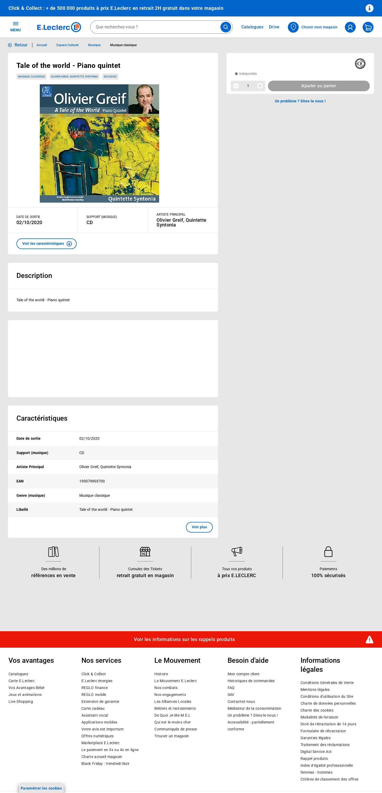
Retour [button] (21, 45)
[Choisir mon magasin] (313, 27)
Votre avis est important (102, 729)
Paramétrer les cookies (41, 788)
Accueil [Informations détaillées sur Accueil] (42, 45)
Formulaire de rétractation (323, 731)
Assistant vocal (94, 715)
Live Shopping (20, 701)
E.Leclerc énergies (96, 681)
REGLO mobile (93, 694)
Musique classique (31, 76)
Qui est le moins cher (172, 722)
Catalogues (18, 674)
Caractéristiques (41, 418)
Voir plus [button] (199, 527)
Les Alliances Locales (172, 701)
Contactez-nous (241, 701)
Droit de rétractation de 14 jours (328, 724)
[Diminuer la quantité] (236, 86)
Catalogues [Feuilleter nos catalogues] (252, 27)
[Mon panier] (368, 27)
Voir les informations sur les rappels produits (184, 639)
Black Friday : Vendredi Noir (105, 763)
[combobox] (161, 27)
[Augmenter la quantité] (260, 86)
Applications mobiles (99, 722)
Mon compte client (244, 674)
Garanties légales (316, 738)
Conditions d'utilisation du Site (327, 696)
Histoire (161, 674)
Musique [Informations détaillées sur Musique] (94, 45)
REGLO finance (94, 688)
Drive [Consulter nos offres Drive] (274, 27)
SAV (231, 694)
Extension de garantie (100, 701)
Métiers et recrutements (175, 708)
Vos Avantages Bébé (26, 688)
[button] (46, 243)
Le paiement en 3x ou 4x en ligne (109, 750)
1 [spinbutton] (248, 86)
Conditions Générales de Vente (327, 683)
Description (34, 275)
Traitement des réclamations (325, 745)
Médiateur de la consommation (254, 708)
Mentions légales (315, 689)
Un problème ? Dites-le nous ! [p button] (300, 101)
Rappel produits (314, 758)
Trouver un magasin (171, 736)
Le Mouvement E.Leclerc (175, 681)
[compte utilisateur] (350, 27)
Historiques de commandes (251, 681)
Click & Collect (93, 674)
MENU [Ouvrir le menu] (15, 26)
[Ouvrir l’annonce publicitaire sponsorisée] (113, 358)
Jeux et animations (25, 694)
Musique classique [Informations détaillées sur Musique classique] (123, 45)
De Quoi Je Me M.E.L (172, 715)
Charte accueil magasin (101, 757)
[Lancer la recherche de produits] (225, 27)
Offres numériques (97, 736)
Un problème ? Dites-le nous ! (253, 715)
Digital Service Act (316, 752)
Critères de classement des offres (330, 779)
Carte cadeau (93, 708)
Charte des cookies (317, 710)
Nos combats (165, 688)
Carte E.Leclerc (21, 681)
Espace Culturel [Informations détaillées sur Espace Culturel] (68, 45)
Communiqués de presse (175, 729)
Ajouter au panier (318, 86)
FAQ (231, 688)
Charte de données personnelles (328, 703)
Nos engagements (170, 694)
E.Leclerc (100, 743)
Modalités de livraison (319, 717)
